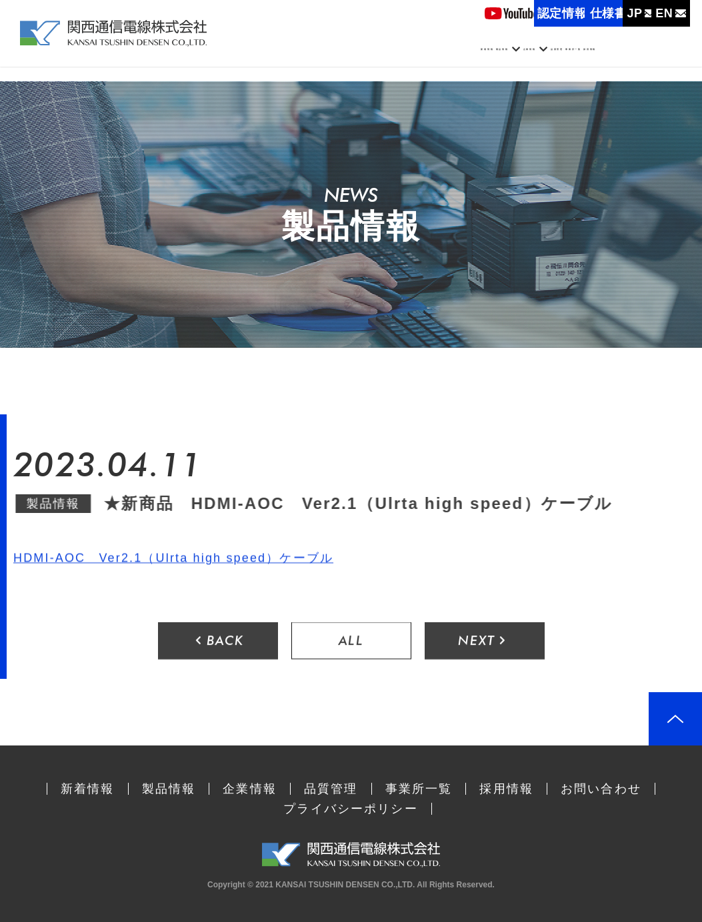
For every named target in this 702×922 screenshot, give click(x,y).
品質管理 (503, 58)
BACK (220, 642)
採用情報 (649, 58)
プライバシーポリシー (350, 809)
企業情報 (425, 58)
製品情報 (346, 58)
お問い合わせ (601, 789)
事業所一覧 (576, 58)
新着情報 (279, 58)
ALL (351, 642)
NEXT (482, 642)
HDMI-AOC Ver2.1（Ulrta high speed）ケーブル (173, 558)
